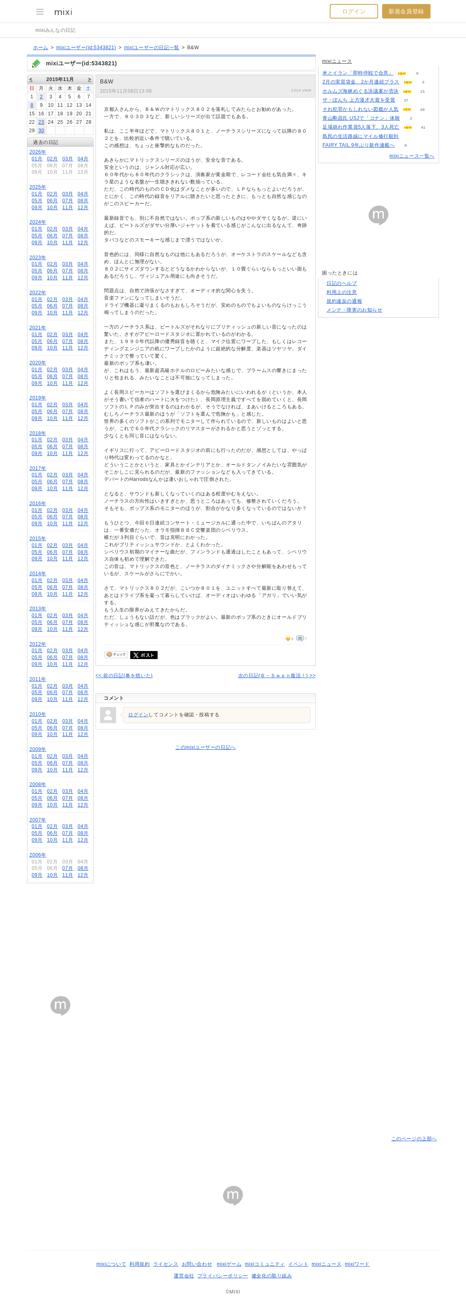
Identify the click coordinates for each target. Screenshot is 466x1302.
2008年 (37, 784)
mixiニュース (337, 61)
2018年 (37, 433)
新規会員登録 (406, 11)
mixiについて (111, 1264)
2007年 (37, 820)
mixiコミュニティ (265, 1264)
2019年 (37, 398)
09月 (36, 207)
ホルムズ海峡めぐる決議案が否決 (360, 91)
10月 (52, 207)
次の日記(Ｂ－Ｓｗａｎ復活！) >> (277, 675)
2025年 (37, 187)
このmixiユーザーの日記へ (205, 747)
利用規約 (139, 1264)
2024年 (37, 222)
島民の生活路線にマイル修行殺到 (360, 136)
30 (41, 130)
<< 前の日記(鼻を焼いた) (124, 675)
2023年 (37, 257)
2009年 (37, 749)
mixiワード (357, 1264)
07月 (67, 201)
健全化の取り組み (272, 1276)
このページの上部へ (414, 1139)
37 (406, 100)
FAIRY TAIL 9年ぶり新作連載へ (358, 145)
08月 (82, 201)
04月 (82, 159)
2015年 (37, 538)
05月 (36, 201)
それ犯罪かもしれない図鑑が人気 (360, 109)
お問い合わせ (197, 1264)
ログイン (354, 11)
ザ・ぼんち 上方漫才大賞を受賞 (358, 100)
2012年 (37, 644)
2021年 (37, 328)
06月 (52, 201)
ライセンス (166, 1264)
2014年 (37, 573)
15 (422, 91)
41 (423, 127)
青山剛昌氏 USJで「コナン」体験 (361, 118)
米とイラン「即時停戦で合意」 (357, 73)
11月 (67, 207)
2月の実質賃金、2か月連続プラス (360, 82)
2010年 (37, 714)
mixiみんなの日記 (55, 30)
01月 (36, 159)
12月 (82, 207)
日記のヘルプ (342, 283)
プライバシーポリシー (223, 1276)
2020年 (37, 363)
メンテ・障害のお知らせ (355, 310)
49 (422, 109)
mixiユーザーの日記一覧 (151, 47)
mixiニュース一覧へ (412, 156)
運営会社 (184, 1276)
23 (41, 122)
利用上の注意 (342, 292)
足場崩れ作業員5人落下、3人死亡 (360, 127)
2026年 (37, 152)
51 (409, 136)
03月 (67, 159)
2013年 (37, 608)
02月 (52, 159)
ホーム (40, 47)
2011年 (37, 679)
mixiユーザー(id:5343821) (86, 47)
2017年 (37, 468)
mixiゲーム (229, 1264)
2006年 (37, 855)
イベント (298, 1264)
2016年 (37, 503)
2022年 (37, 292)
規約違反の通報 (344, 301)
